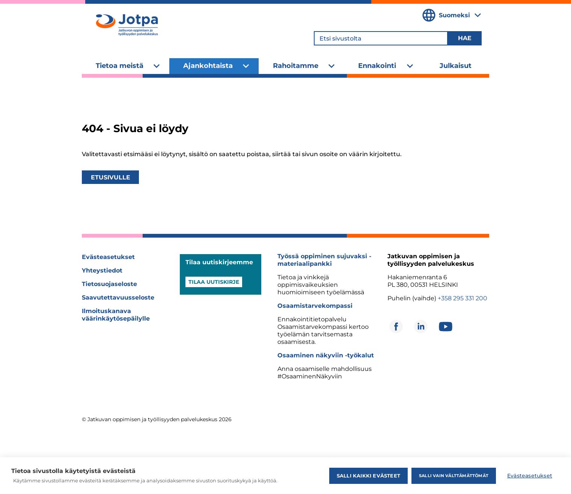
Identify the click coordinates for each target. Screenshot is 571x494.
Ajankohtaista (208, 66)
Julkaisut (456, 66)
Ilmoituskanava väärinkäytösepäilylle (116, 314)
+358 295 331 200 (462, 298)
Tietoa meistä (119, 66)
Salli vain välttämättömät (453, 475)
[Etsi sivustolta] (381, 38)
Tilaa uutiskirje (213, 282)
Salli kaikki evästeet (368, 476)
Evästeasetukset (108, 257)
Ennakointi (377, 66)
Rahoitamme (295, 66)
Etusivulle (110, 177)
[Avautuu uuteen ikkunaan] (396, 326)
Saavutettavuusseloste (118, 297)
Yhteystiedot (102, 270)
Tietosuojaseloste (109, 284)
